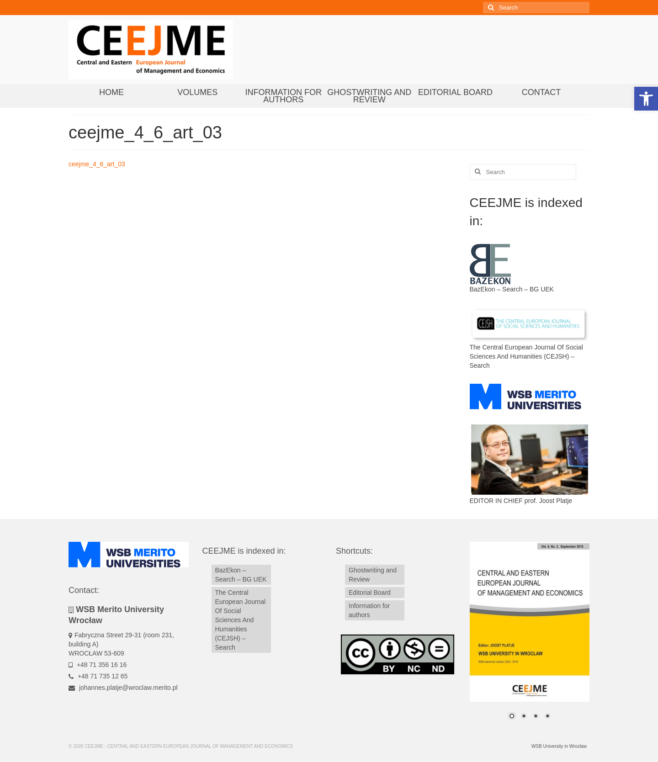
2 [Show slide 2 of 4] (524, 717)
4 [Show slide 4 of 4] (547, 717)
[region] (530, 636)
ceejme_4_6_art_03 (97, 164)
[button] (646, 99)
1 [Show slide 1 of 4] (512, 717)
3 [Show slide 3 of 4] (536, 717)
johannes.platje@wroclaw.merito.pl (123, 687)
